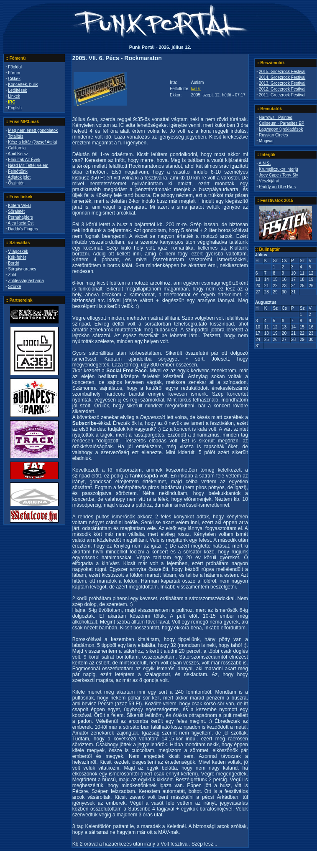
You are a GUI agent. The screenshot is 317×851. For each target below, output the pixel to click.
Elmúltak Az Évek (24, 159)
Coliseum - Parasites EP (281, 123)
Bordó (13, 263)
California (17, 148)
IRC (11, 102)
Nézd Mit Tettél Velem (28, 165)
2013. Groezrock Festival (282, 83)
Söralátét (16, 211)
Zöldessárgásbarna (26, 280)
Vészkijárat (269, 181)
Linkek (14, 96)
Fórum (14, 73)
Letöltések (17, 90)
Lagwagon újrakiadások (281, 129)
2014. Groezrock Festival (282, 77)
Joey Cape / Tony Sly (278, 175)
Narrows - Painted (275, 117)
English (15, 108)
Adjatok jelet (19, 177)
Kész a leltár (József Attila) (32, 142)
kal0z (196, 88)
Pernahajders (20, 217)
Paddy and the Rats (277, 186)
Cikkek (14, 78)
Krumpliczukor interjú (278, 169)
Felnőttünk (18, 171)
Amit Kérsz (18, 154)
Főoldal (15, 67)
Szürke (14, 286)
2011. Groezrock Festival (282, 95)
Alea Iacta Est (21, 223)
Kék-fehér (17, 257)
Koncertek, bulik (23, 84)
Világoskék (18, 251)
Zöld (12, 275)
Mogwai (266, 141)
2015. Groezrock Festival (282, 71)
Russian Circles (273, 135)
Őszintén (16, 183)
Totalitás (15, 136)
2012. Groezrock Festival (282, 89)
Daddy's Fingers (23, 229)
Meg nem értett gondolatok (33, 130)
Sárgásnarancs (22, 269)
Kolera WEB (19, 205)
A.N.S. (265, 163)
